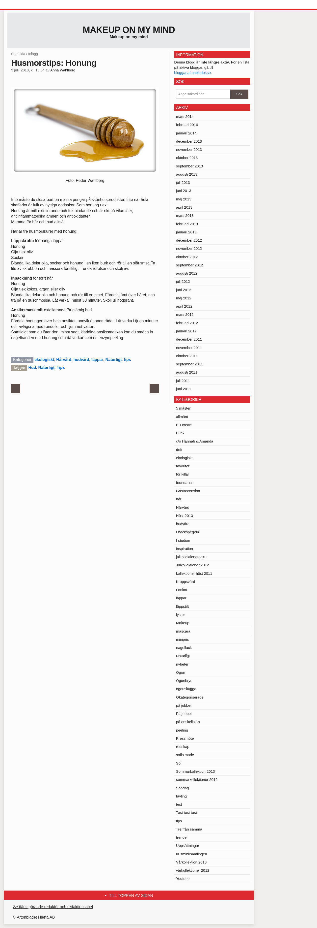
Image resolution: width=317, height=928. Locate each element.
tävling (181, 796)
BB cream (184, 425)
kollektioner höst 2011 (194, 573)
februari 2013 (187, 224)
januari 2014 (186, 133)
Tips (61, 367)
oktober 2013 (187, 158)
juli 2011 (183, 381)
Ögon (180, 672)
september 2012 (189, 265)
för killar (182, 474)
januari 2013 (186, 232)
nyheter (182, 664)
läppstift (182, 606)
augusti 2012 (186, 273)
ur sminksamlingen (191, 854)
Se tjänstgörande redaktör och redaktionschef (53, 907)
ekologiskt (44, 359)
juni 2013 (183, 191)
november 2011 (189, 348)
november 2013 (189, 149)
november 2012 (189, 248)
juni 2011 (183, 389)
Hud (32, 367)
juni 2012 (183, 290)
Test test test (186, 812)
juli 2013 (183, 182)
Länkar (181, 590)
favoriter (182, 466)
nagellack (184, 647)
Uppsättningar (187, 845)
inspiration (184, 548)
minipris (182, 639)
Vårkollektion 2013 (191, 862)
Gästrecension (188, 491)
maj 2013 (183, 199)
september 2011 (189, 364)
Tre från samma (189, 829)
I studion (183, 540)
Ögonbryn (184, 680)
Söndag (182, 788)
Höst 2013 (184, 515)
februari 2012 (187, 323)
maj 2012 (183, 298)
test (179, 804)
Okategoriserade (190, 697)
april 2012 (184, 306)
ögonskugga (186, 689)
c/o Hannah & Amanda (194, 441)
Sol (179, 763)
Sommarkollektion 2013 (195, 771)
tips (127, 359)
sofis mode (185, 755)
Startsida (18, 54)
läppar (97, 359)
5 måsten (183, 408)
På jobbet (184, 713)
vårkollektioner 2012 (192, 870)
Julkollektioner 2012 (192, 565)
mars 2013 (185, 215)
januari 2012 (186, 331)
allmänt (182, 417)
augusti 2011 (186, 372)
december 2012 (189, 240)
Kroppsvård (185, 581)
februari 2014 (187, 125)
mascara (183, 631)
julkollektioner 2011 (192, 557)
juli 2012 (183, 281)
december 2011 (189, 339)
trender (182, 837)
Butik (180, 433)
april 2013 (184, 207)
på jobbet (183, 705)
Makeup (182, 623)
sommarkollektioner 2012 (197, 779)
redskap (182, 746)
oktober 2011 (187, 356)
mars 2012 (185, 314)
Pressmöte (185, 738)
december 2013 (189, 141)
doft (179, 450)
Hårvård (63, 359)
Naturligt (114, 359)
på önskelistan (188, 722)
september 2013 (189, 166)
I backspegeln (187, 532)
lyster (180, 614)
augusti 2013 (186, 174)
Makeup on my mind (129, 30)
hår (179, 499)
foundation (184, 482)
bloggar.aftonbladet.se (192, 72)
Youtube (183, 878)
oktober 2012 (187, 257)
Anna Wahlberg (62, 70)
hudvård (81, 359)
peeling (182, 730)
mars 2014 (185, 116)
